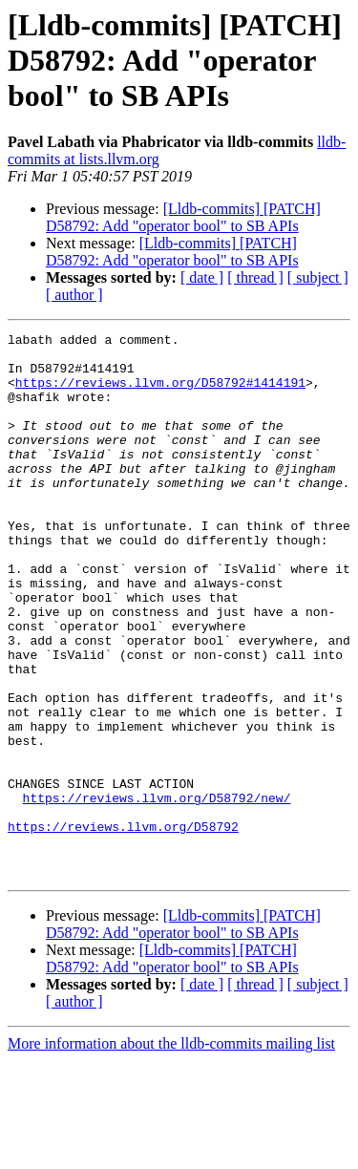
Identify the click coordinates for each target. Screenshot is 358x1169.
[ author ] (74, 295)
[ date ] (201, 277)
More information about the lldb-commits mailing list (171, 1152)
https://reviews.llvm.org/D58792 (123, 926)
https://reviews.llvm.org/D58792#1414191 (160, 393)
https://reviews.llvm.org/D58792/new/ (157, 892)
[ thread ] (255, 277)
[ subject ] (317, 277)
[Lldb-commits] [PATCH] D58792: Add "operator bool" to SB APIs (183, 217)
